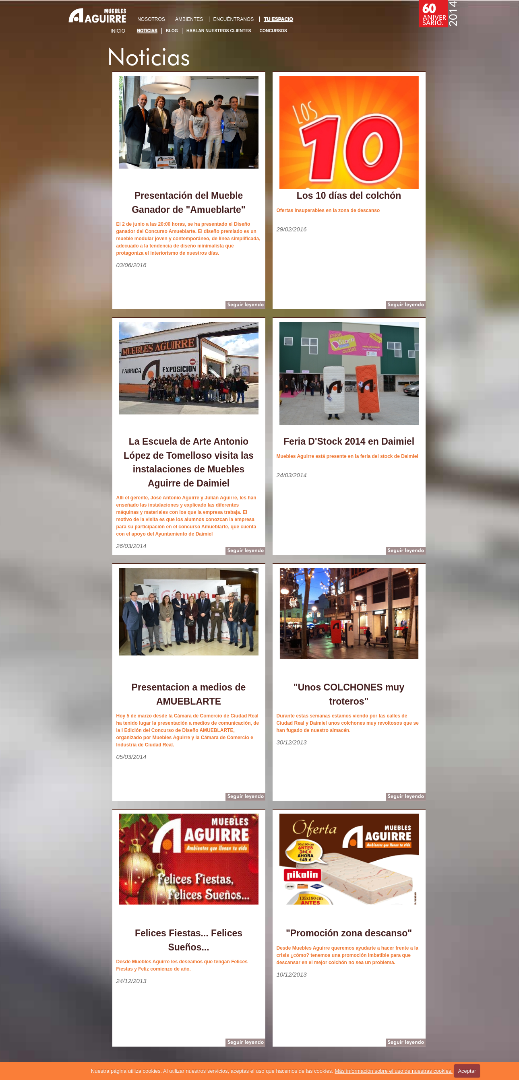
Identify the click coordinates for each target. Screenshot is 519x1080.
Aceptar (467, 1071)
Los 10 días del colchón (349, 195)
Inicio (118, 31)
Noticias (147, 30)
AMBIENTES (189, 19)
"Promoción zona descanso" (349, 933)
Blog (172, 30)
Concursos (273, 30)
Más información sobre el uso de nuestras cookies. (394, 1071)
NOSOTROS (151, 19)
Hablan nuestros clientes (218, 30)
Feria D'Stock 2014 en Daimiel (348, 441)
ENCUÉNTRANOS (233, 19)
